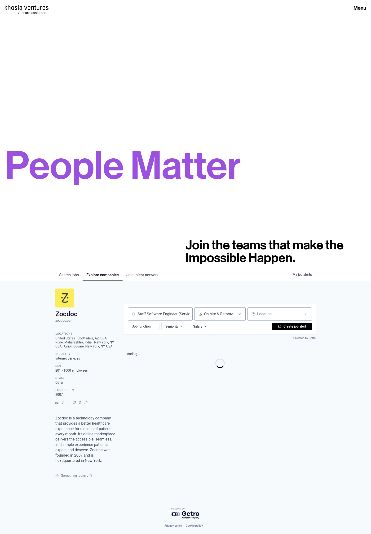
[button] (143, 326)
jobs (69, 275)
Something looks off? (73, 475)
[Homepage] (27, 7)
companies (102, 275)
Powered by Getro (304, 338)
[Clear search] (186, 314)
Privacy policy (173, 525)
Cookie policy (194, 525)
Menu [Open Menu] (359, 7)
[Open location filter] (305, 314)
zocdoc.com (64, 320)
